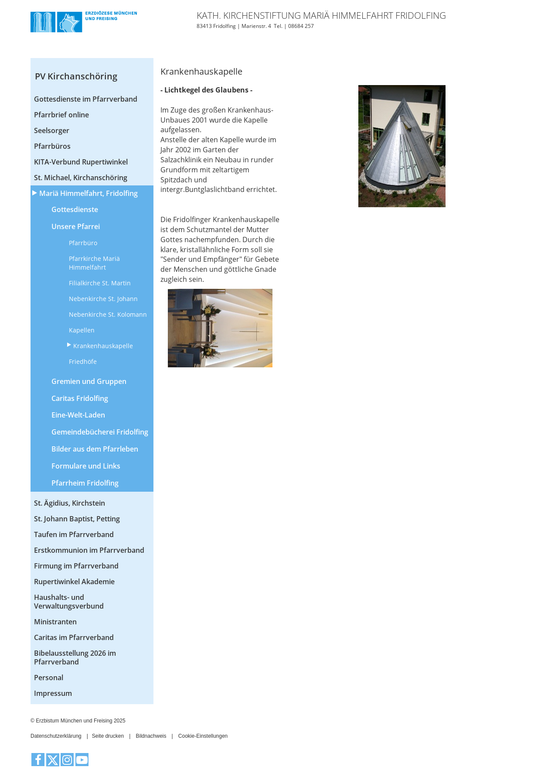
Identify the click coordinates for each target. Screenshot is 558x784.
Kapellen (82, 330)
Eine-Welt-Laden (78, 415)
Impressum (53, 693)
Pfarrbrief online (61, 115)
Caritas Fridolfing (79, 398)
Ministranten (55, 622)
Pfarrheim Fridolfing (85, 483)
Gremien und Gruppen (88, 381)
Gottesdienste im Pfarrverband (85, 99)
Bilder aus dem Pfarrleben (94, 449)
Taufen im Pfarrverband (74, 534)
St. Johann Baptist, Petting (77, 519)
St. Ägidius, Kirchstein (69, 503)
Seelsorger (51, 130)
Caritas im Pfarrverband (74, 637)
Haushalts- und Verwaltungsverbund (69, 601)
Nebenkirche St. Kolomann (108, 314)
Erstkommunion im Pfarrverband (89, 550)
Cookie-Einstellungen (203, 736)
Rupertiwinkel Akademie (74, 581)
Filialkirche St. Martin (100, 283)
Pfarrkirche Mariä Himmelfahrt (94, 262)
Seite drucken (108, 736)
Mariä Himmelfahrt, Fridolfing (88, 193)
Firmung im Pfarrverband (76, 566)
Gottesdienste (74, 209)
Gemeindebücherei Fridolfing (99, 432)
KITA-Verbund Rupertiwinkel (81, 162)
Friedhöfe (83, 361)
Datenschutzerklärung (56, 736)
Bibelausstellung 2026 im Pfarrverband (75, 657)
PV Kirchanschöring (76, 76)
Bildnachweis (151, 736)
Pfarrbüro (83, 243)
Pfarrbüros (52, 146)
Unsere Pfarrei (75, 226)
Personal (48, 677)
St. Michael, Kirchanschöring (80, 177)
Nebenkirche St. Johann (103, 298)
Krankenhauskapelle (103, 346)
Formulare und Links (85, 466)
